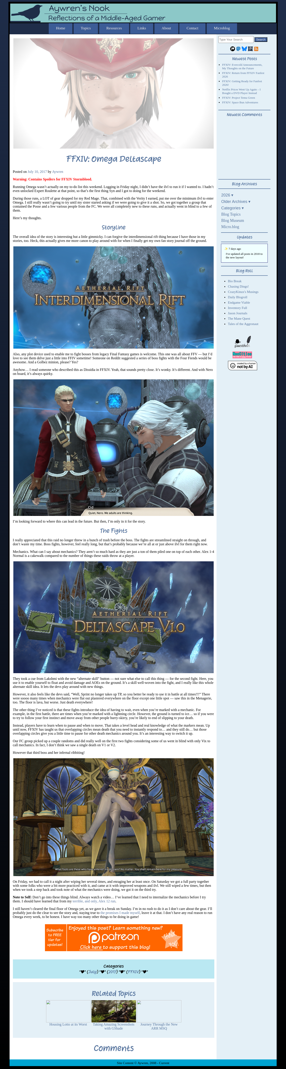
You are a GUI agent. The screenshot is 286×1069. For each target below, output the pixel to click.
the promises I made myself (120, 913)
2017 (112, 972)
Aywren (57, 172)
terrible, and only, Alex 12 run (94, 901)
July (92, 972)
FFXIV (133, 972)
